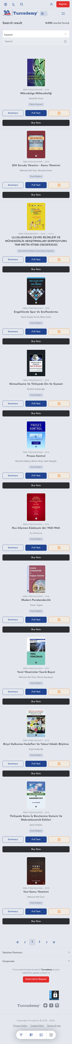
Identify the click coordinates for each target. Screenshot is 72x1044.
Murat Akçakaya (45, 677)
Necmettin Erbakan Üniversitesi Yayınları (36, 251)
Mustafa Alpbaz (23, 461)
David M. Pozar (36, 99)
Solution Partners (12, 952)
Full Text (36, 113)
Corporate (8, 961)
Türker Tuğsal (36, 605)
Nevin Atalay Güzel (30, 317)
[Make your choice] (36, 34)
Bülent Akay (37, 461)
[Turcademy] (27, 1006)
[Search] (36, 41)
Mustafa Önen (45, 171)
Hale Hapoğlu (50, 461)
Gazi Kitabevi (36, 176)
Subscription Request (36, 979)
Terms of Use (54, 1026)
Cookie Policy (37, 1026)
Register (63, 4)
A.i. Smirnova (36, 533)
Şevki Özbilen (36, 825)
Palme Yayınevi (36, 104)
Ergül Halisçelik (36, 749)
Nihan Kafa (45, 317)
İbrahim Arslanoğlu (36, 389)
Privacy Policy (20, 1026)
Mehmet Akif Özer (28, 171)
